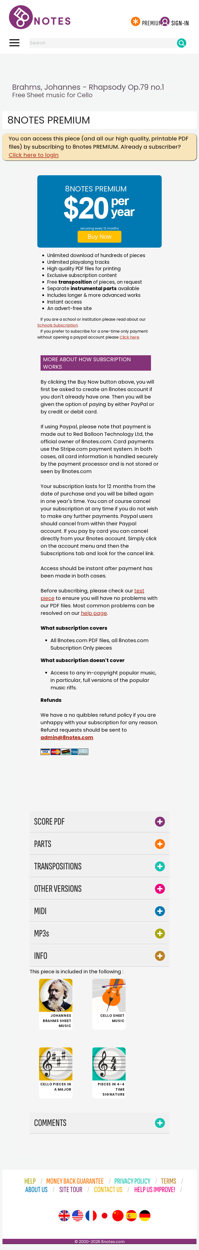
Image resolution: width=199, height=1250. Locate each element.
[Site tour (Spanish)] (131, 1218)
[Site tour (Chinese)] (118, 1218)
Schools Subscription (57, 325)
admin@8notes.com (67, 737)
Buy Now (99, 236)
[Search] (181, 43)
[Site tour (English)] (64, 1218)
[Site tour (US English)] (77, 1218)
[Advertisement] (99, 63)
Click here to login (34, 155)
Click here (129, 337)
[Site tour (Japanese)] (104, 1218)
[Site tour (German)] (145, 1218)
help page (94, 613)
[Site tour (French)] (91, 1218)
